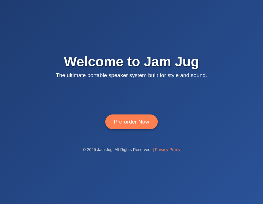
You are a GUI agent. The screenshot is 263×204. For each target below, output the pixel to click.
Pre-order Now (131, 122)
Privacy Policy (167, 149)
